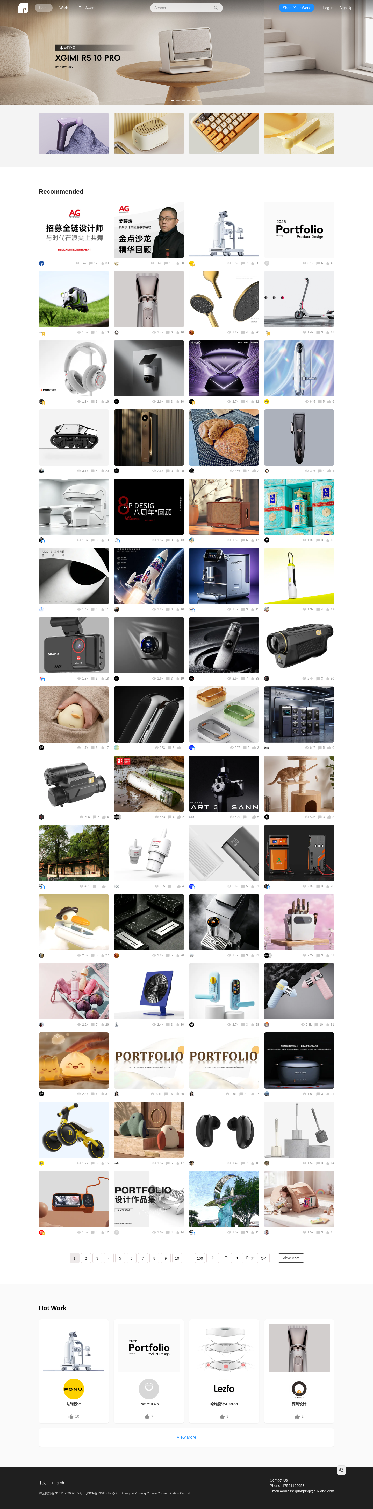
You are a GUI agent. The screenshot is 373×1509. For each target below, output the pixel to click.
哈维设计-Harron (224, 1404)
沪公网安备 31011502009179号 (61, 1493)
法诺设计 (74, 1404)
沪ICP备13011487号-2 (101, 1493)
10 (177, 1258)
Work (63, 8)
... (188, 1258)
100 (200, 1258)
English (58, 1483)
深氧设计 (299, 1404)
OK (263, 1258)
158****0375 (149, 1404)
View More (291, 1258)
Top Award (87, 8)
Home (43, 8)
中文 (42, 1483)
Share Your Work (296, 8)
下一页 (213, 1258)
